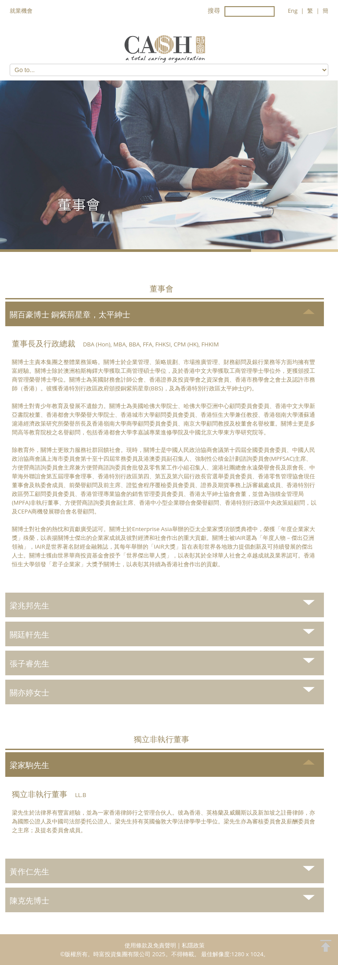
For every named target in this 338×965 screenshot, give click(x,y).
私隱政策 (193, 945)
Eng (293, 11)
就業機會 (21, 11)
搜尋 (214, 10)
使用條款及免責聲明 (150, 945)
